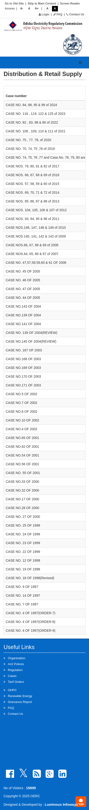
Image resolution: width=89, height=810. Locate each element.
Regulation (15, 670)
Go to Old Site (14, 3)
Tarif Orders (16, 682)
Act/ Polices (16, 664)
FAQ (57, 14)
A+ (37, 8)
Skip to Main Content (42, 3)
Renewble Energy (20, 696)
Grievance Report (20, 702)
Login (44, 14)
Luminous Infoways (61, 804)
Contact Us (75, 14)
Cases (12, 676)
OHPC (12, 690)
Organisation (16, 658)
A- (21, 8)
